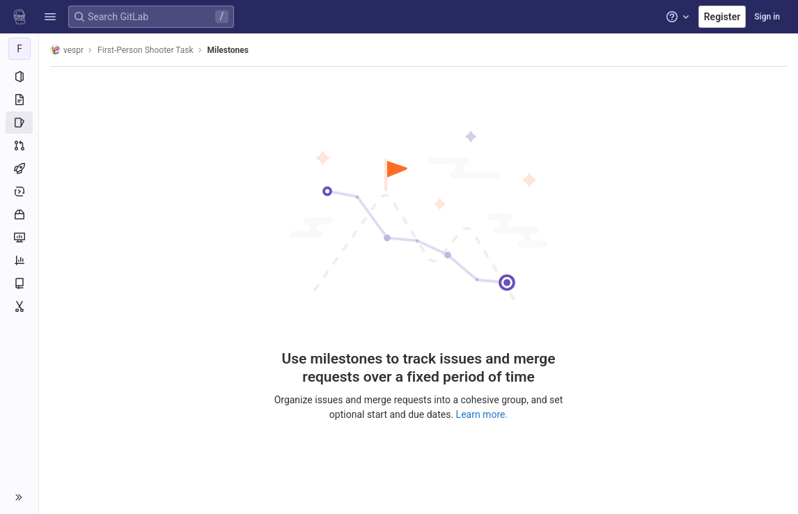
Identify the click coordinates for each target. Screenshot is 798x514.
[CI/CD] (19, 168)
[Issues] (19, 122)
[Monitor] (19, 237)
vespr (67, 50)
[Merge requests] (19, 145)
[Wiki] (19, 283)
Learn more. (482, 414)
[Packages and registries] (19, 214)
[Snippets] (19, 306)
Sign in (767, 17)
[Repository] (19, 99)
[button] (50, 17)
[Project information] (19, 76)
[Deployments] (19, 191)
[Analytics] (19, 260)
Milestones (228, 50)
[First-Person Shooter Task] (19, 49)
